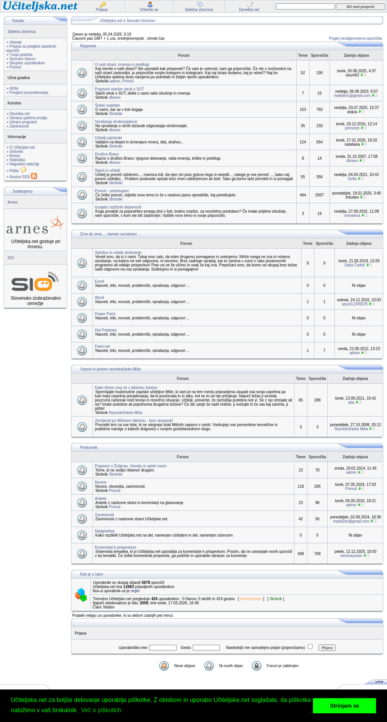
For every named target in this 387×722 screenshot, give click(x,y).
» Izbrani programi (21, 122)
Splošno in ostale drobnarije (118, 253)
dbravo (115, 97)
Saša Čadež (354, 265)
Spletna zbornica (22, 32)
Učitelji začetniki (108, 138)
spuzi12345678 (355, 304)
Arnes (12, 202)
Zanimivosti (104, 515)
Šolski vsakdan (107, 105)
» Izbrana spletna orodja (26, 118)
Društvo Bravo (107, 154)
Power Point (105, 314)
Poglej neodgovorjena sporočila (355, 38)
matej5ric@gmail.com (352, 95)
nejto (135, 591)
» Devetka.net (18, 114)
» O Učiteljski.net (20, 147)
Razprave (88, 46)
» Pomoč (13, 67)
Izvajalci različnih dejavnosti (118, 207)
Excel (99, 281)
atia (351, 402)
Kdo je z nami (91, 574)
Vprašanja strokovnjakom (116, 122)
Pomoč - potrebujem (112, 191)
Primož (128, 81)
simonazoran (351, 556)
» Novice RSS (21, 177)
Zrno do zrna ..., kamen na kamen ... (110, 234)
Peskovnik (89, 447)
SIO (11, 258)
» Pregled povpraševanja (27, 92)
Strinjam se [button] (344, 706)
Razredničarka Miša (125, 413)
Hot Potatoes (106, 330)
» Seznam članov (21, 59)
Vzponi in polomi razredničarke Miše (110, 369)
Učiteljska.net (111, 21)
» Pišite (16, 171)
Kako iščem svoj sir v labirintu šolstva (126, 388)
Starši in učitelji (107, 170)
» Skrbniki (14, 151)
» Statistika (15, 160)
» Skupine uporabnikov (25, 63)
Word (99, 298)
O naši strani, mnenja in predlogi (122, 64)
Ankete (101, 498)
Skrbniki (115, 114)
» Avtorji (13, 156)
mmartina (352, 215)
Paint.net (102, 346)
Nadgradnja (105, 531)
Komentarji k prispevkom (115, 547)
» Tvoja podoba (19, 55)
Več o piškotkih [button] (101, 710)
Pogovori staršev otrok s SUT (119, 89)
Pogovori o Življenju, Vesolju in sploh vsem (130, 466)
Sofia (352, 179)
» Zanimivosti (17, 126)
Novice (101, 482)
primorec (352, 128)
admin (115, 81)
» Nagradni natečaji (22, 164)
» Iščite (12, 88)
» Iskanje (14, 42)
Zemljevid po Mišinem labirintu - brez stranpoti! (134, 421)
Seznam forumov (141, 21)
